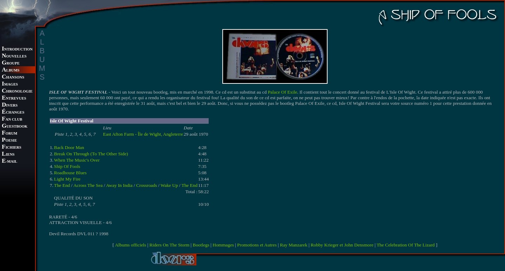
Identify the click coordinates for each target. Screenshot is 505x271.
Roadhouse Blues (70, 172)
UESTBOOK (14, 126)
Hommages (223, 245)
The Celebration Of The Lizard (406, 245)
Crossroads (146, 185)
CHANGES (13, 112)
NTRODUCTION (17, 49)
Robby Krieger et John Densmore (342, 245)
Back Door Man (69, 147)
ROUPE (11, 63)
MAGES (10, 84)
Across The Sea (87, 185)
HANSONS (13, 77)
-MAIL (9, 161)
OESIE (9, 140)
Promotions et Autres (257, 245)
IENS (8, 154)
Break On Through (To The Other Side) (91, 153)
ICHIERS (11, 147)
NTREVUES (14, 98)
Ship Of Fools (67, 166)
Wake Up (169, 185)
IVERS (10, 105)
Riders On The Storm (169, 245)
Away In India (119, 185)
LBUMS (10, 70)
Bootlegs (201, 245)
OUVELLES (14, 56)
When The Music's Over (77, 160)
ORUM (9, 133)
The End (62, 185)
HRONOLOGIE (17, 91)
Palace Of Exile (282, 92)
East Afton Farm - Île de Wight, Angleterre (143, 134)
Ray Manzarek (293, 245)
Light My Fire (67, 179)
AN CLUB (12, 119)
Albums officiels (130, 245)
